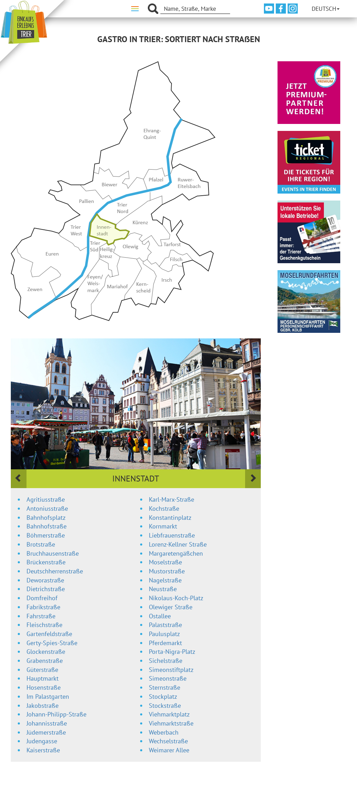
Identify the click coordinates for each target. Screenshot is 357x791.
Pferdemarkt (165, 643)
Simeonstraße (168, 678)
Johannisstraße (46, 723)
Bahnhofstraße (46, 526)
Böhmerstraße (45, 535)
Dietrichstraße (45, 589)
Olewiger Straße (170, 607)
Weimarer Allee (169, 750)
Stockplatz (163, 696)
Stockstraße (165, 706)
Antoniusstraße (47, 508)
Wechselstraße (168, 741)
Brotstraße (40, 544)
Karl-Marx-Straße (171, 499)
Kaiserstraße (43, 750)
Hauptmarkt (42, 678)
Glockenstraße (45, 652)
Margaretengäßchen (176, 553)
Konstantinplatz (170, 518)
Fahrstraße (40, 616)
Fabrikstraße (43, 607)
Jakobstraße (42, 706)
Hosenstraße (43, 687)
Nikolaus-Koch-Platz (176, 598)
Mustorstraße (167, 571)
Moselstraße (165, 562)
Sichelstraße (165, 661)
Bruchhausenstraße (52, 553)
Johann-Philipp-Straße (56, 714)
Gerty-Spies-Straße (51, 643)
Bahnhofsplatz (46, 518)
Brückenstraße (46, 562)
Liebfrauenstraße (172, 535)
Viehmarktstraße (171, 723)
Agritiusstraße (45, 499)
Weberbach (163, 732)
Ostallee (160, 616)
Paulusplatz (164, 634)
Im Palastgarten (47, 696)
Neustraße (163, 589)
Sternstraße (164, 687)
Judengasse (41, 741)
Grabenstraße (44, 661)
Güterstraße (42, 670)
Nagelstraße (165, 580)
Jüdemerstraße (46, 732)
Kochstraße (164, 508)
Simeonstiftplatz (171, 670)
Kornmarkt (163, 526)
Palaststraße (165, 625)
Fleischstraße (44, 625)
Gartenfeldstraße (49, 634)
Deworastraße (45, 580)
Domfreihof (42, 598)
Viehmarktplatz (169, 714)
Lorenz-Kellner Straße (178, 544)
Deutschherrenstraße (54, 571)
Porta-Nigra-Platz (172, 652)
